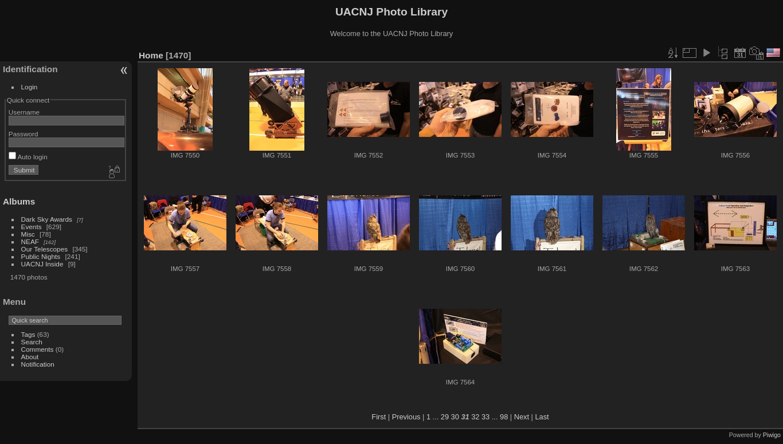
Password (23, 133)
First (378, 416)
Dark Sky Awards (46, 219)
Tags (28, 334)
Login (29, 87)
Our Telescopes (44, 249)
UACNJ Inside (42, 264)
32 (475, 416)
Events (31, 226)
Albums (19, 201)
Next (521, 416)
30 (455, 416)
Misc (28, 234)
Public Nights (41, 256)
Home (151, 55)
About (30, 356)
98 (504, 416)
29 (445, 416)
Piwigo (772, 434)
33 (485, 416)
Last (542, 416)
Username (24, 112)
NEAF (30, 241)
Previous (406, 416)
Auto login (28, 156)
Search (31, 341)
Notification (37, 364)
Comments (37, 349)
